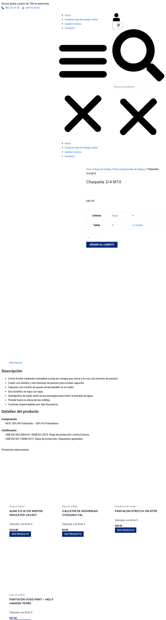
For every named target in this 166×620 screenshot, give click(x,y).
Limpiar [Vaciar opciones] (139, 226)
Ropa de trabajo (104, 169)
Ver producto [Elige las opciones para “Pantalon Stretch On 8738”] (127, 424)
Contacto (70, 28)
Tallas (96, 226)
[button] (83, 87)
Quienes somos (74, 24)
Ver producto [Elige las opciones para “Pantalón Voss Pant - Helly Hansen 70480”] (22, 517)
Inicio (68, 15)
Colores (96, 216)
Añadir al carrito (101, 246)
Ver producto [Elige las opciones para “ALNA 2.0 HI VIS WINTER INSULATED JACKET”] (22, 428)
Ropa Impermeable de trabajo (132, 169)
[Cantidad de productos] (93, 239)
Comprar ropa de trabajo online (82, 19)
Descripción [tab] (16, 256)
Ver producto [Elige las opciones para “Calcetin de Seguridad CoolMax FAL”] (74, 428)
